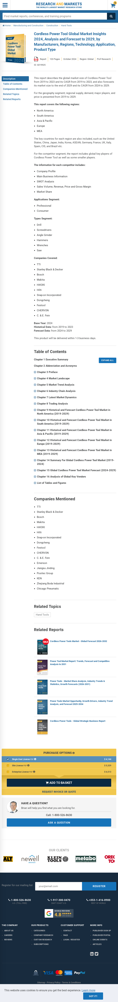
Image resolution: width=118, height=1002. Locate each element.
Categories (39, 931)
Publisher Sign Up (102, 931)
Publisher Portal (102, 935)
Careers (8, 935)
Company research (43, 935)
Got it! (93, 996)
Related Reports (12, 99)
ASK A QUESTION (59, 822)
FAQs (65, 935)
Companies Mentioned (15, 89)
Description (9, 78)
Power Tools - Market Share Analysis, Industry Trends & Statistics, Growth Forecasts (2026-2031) (77, 682)
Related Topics (11, 94)
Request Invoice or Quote (59, 791)
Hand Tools (42, 614)
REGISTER (99, 886)
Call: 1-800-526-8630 (59, 815)
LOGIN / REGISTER (71, 940)
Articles (97, 944)
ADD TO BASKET (59, 782)
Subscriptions (41, 944)
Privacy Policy (53, 982)
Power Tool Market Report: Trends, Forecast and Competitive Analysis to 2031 (80, 662)
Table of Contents (12, 84)
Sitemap (41, 982)
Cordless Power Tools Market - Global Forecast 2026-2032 (78, 641)
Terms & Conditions (71, 982)
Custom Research (43, 940)
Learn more (88, 990)
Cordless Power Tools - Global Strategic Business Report (77, 721)
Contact (67, 931)
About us (9, 931)
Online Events (100, 940)
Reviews (8, 940)
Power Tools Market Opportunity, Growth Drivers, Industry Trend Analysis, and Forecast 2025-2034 (81, 702)
